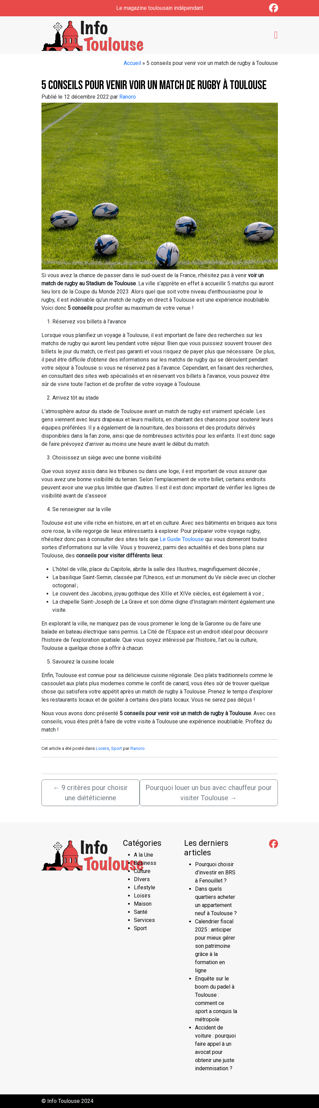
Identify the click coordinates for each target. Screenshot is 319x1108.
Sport (116, 748)
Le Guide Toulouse (182, 539)
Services (144, 920)
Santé (140, 912)
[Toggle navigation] (276, 35)
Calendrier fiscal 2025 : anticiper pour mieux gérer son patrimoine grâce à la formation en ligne (215, 946)
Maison (143, 904)
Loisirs (102, 748)
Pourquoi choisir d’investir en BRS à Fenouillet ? (215, 872)
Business (145, 863)
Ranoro (127, 97)
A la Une (143, 855)
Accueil (132, 63)
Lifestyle (144, 887)
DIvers (142, 879)
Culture (142, 871)
